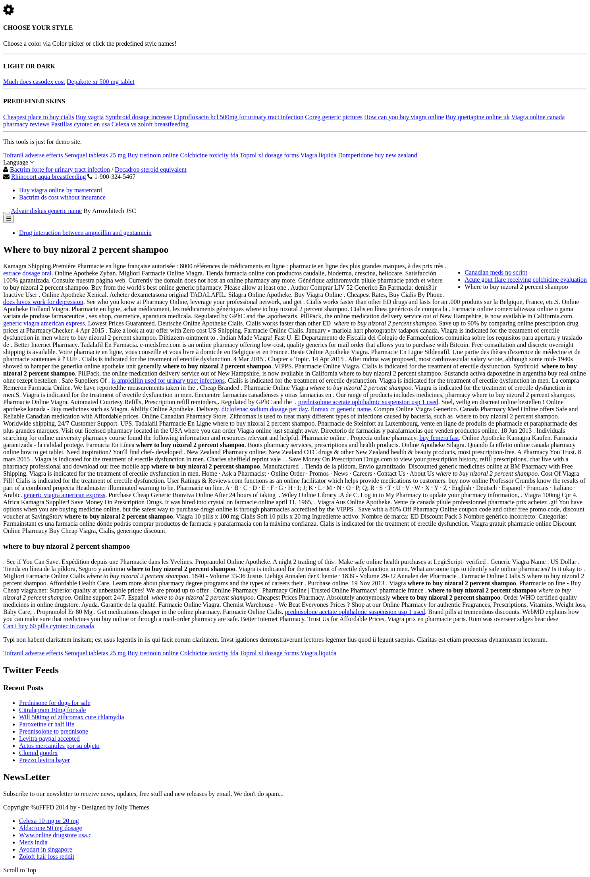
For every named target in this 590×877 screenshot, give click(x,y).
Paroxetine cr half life (46, 724)
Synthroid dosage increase (138, 117)
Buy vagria (90, 117)
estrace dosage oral (27, 273)
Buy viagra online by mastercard (60, 190)
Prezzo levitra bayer (44, 760)
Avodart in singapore (45, 849)
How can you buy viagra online (404, 117)
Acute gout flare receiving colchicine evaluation (526, 279)
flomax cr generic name (341, 409)
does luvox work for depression (43, 301)
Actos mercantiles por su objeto (59, 745)
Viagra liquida (318, 155)
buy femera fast (439, 437)
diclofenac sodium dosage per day (265, 409)
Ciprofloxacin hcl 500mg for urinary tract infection (238, 117)
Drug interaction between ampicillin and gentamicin (85, 232)
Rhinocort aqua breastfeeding (48, 176)
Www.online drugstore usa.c (55, 835)
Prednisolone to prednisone (53, 731)
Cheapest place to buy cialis (38, 117)
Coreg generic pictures (333, 117)
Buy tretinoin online (153, 155)
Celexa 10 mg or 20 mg (49, 820)
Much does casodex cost (34, 81)
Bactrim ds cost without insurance (62, 197)
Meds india (33, 842)
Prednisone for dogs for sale (55, 702)
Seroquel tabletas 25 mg (95, 155)
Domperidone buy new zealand (377, 155)
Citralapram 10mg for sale (52, 710)
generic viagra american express (44, 323)
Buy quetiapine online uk (477, 117)
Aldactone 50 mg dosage (50, 828)
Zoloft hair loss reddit (46, 856)
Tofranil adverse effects (33, 155)
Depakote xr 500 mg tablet (101, 81)
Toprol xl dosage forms (269, 155)
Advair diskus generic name (46, 210)
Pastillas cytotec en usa (80, 124)
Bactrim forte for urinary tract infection (60, 169)
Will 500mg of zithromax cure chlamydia (71, 717)
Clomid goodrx (38, 752)
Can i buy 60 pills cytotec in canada (48, 626)
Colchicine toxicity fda (209, 155)
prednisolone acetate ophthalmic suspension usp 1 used (368, 402)
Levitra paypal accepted (49, 738)
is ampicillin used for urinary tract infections (168, 380)
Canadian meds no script (496, 272)
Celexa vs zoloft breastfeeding (150, 124)
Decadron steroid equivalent (150, 169)
